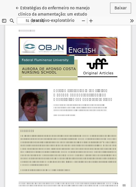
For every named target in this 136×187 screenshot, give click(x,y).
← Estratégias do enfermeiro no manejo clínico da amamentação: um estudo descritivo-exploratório (53, 14)
